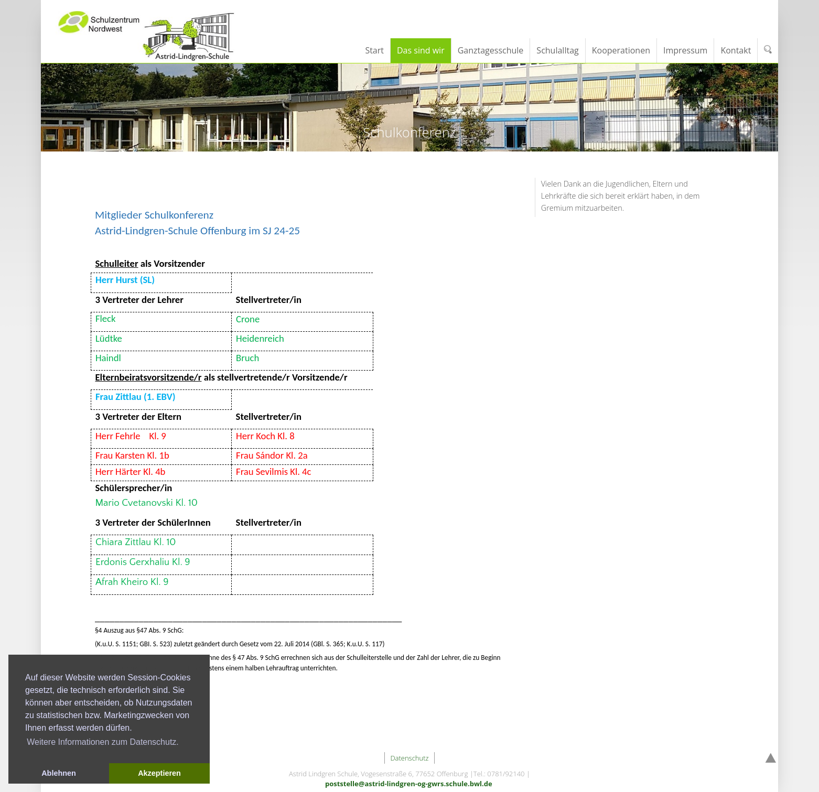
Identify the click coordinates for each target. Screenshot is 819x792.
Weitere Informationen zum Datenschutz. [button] (103, 741)
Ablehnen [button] (58, 773)
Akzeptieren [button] (159, 773)
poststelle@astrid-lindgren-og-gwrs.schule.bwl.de (408, 783)
